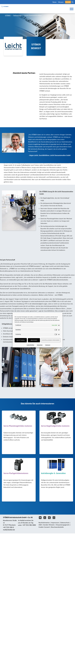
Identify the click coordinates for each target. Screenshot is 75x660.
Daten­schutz (64, 523)
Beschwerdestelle (57, 527)
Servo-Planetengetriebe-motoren (18, 426)
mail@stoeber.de (9, 530)
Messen (61, 2)
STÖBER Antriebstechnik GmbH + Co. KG (18, 517)
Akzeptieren (20, 340)
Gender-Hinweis (49, 525)
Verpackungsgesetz (63, 525)
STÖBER (8, 15)
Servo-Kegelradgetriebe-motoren (55, 426)
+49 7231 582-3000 (29, 525)
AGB (40, 525)
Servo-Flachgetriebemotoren (16, 473)
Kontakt (68, 2)
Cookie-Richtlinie (30, 345)
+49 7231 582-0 (8, 527)
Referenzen (17, 15)
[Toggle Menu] (71, 9)
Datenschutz (39, 345)
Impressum (47, 345)
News (54, 2)
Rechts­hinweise (44, 523)
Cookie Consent (44, 527)
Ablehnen (34, 340)
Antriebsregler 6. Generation (53, 473)
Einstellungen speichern (50, 340)
